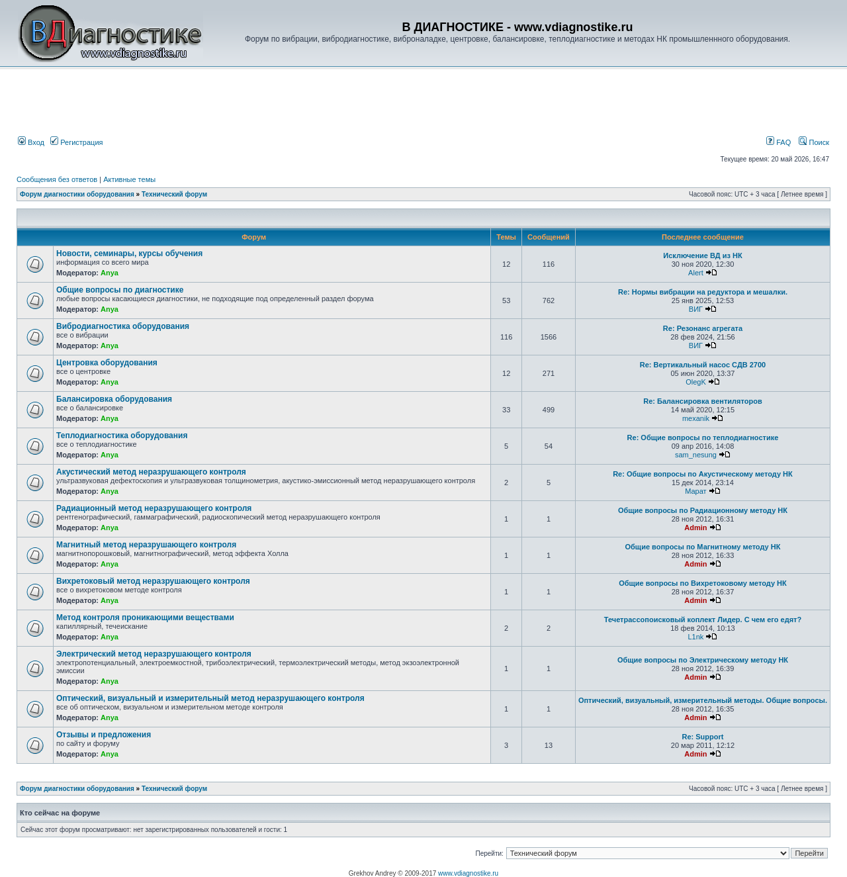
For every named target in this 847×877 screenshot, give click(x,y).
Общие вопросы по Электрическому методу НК (702, 660)
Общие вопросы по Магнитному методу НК (703, 547)
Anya (109, 273)
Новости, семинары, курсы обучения (129, 253)
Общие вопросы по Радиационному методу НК (702, 510)
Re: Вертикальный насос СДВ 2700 (703, 365)
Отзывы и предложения (103, 734)
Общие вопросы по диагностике (119, 290)
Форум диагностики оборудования (77, 194)
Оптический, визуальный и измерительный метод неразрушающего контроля (210, 698)
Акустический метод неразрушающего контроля (151, 472)
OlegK (696, 382)
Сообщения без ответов (57, 179)
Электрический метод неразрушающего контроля (153, 654)
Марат (695, 491)
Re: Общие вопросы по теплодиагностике (703, 437)
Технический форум (174, 194)
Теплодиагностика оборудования (121, 435)
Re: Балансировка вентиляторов (702, 401)
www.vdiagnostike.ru (468, 873)
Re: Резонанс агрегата (702, 328)
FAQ (778, 142)
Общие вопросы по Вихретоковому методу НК (703, 583)
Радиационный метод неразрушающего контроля (153, 508)
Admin (695, 527)
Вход (31, 142)
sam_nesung (696, 455)
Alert (695, 273)
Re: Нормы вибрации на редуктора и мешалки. (702, 292)
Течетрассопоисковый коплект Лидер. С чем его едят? (702, 619)
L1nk (696, 637)
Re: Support (702, 737)
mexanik (695, 418)
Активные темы (129, 179)
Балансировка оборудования (114, 399)
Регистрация (76, 142)
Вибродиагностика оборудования (122, 326)
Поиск (814, 142)
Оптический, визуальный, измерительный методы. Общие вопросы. (702, 700)
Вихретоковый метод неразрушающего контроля (153, 581)
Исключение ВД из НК (702, 255)
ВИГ (696, 309)
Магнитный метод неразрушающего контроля (146, 544)
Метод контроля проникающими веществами (145, 617)
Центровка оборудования (106, 362)
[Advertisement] (241, 104)
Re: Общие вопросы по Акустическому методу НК (703, 474)
